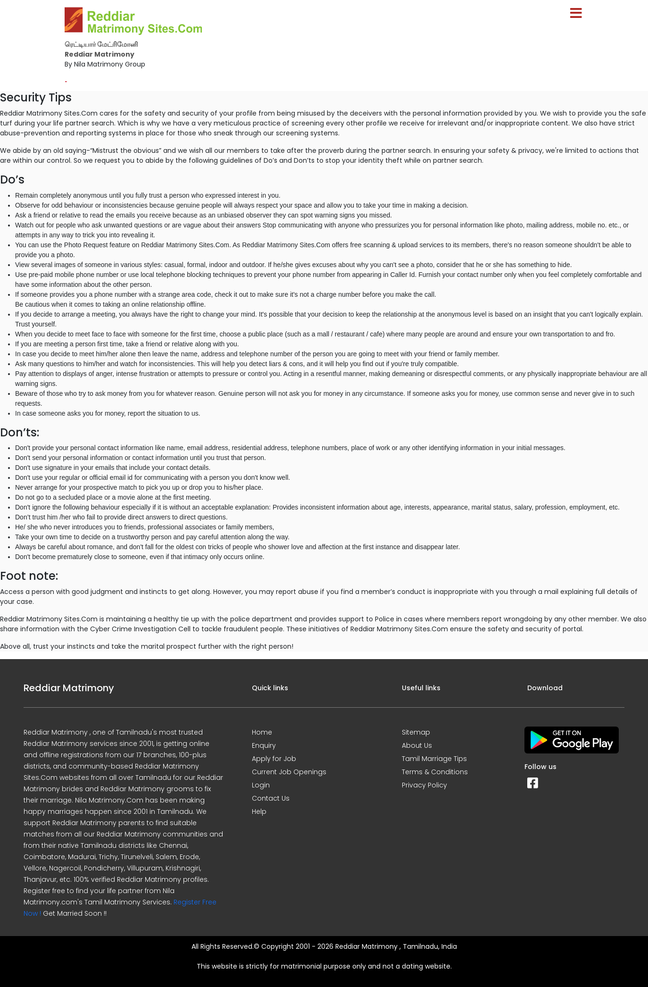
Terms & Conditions (435, 772)
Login (261, 785)
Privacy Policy (424, 785)
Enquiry (264, 745)
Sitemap (416, 732)
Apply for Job (274, 758)
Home (262, 732)
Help (259, 811)
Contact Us (271, 798)
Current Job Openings (289, 772)
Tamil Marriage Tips (434, 758)
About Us (417, 745)
